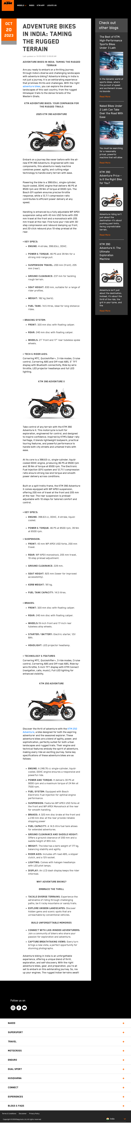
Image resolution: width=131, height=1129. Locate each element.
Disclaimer (23, 1114)
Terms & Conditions (9, 1114)
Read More (105, 96)
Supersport (15, 1032)
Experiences (15, 1096)
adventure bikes (31, 86)
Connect (13, 1087)
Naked (11, 1023)
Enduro (12, 1059)
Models (22, 5)
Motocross (15, 1050)
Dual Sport (15, 1069)
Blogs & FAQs (16, 1105)
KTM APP (41, 5)
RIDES (31, 5)
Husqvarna (15, 1078)
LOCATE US (52, 5)
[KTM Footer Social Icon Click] (13, 1007)
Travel (12, 1041)
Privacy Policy (34, 1114)
